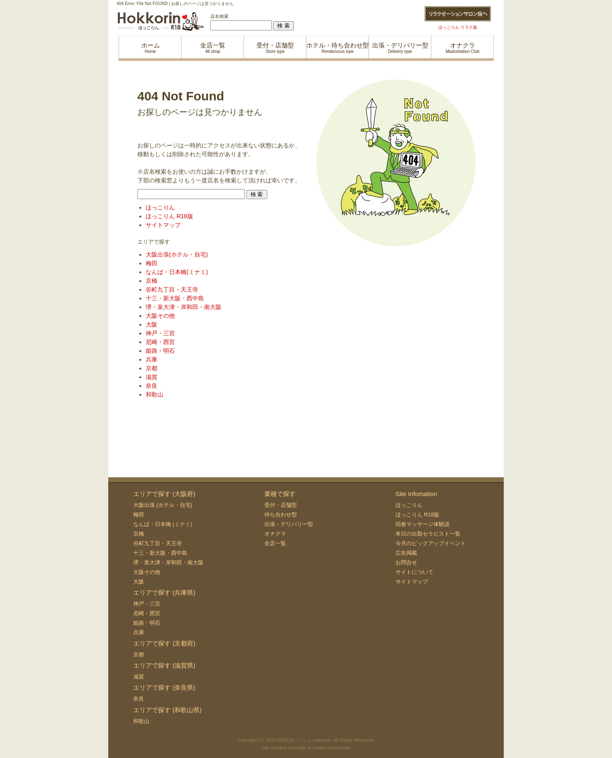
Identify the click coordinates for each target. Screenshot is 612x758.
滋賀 (151, 377)
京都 (151, 368)
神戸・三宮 (160, 333)
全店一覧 (275, 543)
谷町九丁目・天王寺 (172, 289)
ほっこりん (160, 207)
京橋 (151, 280)
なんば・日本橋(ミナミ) (177, 272)
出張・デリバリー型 (288, 524)
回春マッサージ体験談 (423, 524)
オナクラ (275, 534)
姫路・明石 (160, 350)
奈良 (151, 385)
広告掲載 (406, 553)
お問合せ (406, 562)
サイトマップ (163, 225)
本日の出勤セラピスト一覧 (428, 534)
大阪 (151, 324)
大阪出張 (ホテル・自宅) (162, 505)
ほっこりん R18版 (169, 216)
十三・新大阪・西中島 (175, 298)
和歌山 (154, 394)
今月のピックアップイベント (431, 543)
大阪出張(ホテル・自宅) (177, 254)
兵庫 (151, 359)
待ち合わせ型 (280, 514)
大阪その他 (160, 315)
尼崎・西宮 (160, 342)
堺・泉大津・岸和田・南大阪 (183, 307)
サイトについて (414, 572)
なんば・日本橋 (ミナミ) (162, 524)
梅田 (151, 263)
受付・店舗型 (280, 505)
